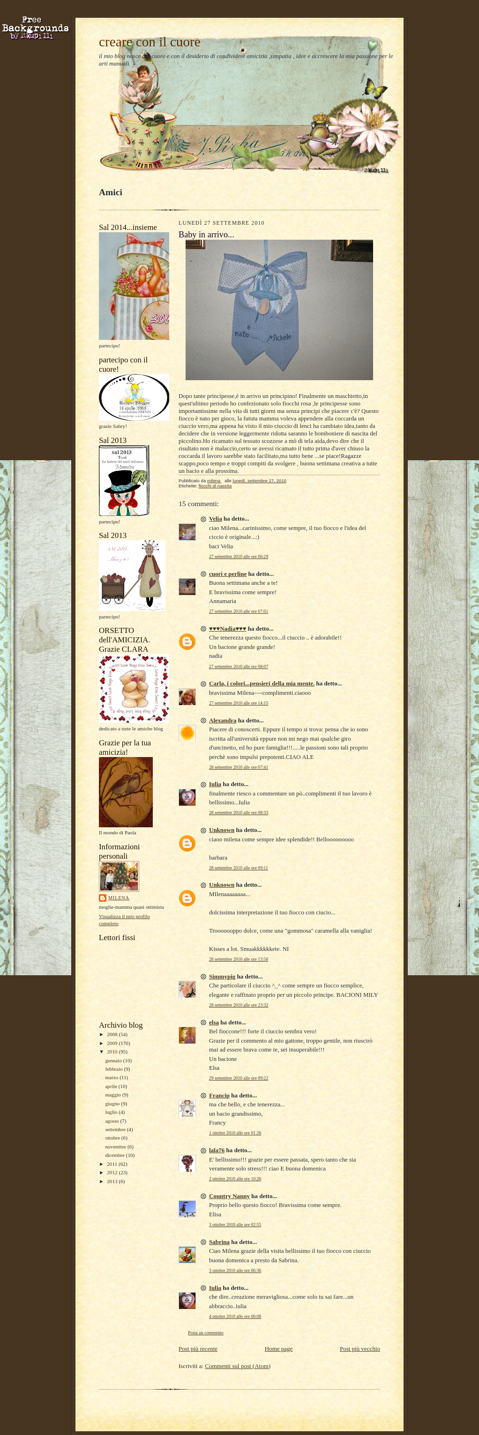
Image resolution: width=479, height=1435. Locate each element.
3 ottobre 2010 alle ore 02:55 (235, 1224)
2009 (113, 1043)
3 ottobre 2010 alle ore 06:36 (235, 1270)
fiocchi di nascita (215, 485)
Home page (279, 1348)
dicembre (115, 1155)
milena (118, 897)
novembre (116, 1146)
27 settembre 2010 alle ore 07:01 (238, 611)
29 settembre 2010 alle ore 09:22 (238, 1078)
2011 (113, 1164)
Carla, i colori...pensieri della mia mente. (261, 683)
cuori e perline (228, 573)
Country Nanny (229, 1196)
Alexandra (223, 720)
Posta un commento (206, 1332)
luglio (112, 1112)
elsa (214, 1022)
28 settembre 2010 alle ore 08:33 (238, 812)
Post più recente (198, 1348)
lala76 (217, 1150)
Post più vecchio (360, 1348)
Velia (215, 518)
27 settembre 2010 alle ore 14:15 (238, 703)
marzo (112, 1077)
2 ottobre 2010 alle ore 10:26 (235, 1178)
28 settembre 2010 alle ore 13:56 (238, 959)
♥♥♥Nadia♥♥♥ (228, 628)
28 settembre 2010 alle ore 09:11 (238, 867)
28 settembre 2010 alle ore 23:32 (238, 1005)
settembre (116, 1129)
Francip (219, 1095)
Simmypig (222, 976)
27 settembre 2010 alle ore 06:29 (238, 556)
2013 (113, 1181)
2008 (113, 1034)
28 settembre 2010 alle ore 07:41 (238, 767)
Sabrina (219, 1241)
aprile (111, 1086)
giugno (113, 1103)
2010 (113, 1051)
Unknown (221, 829)
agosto (112, 1121)
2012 (113, 1172)
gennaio (114, 1060)
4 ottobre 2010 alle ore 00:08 (235, 1316)
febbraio (114, 1069)
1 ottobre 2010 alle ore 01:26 (235, 1132)
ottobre (113, 1138)
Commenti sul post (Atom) (237, 1365)
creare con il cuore (150, 41)
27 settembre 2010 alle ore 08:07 (238, 666)
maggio (113, 1094)
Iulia (215, 783)
